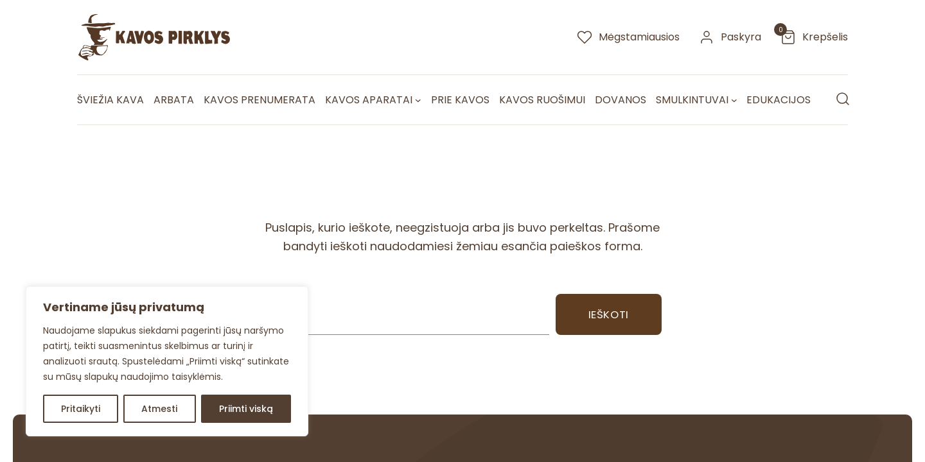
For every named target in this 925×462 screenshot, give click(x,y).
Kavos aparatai (368, 99)
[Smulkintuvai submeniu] (734, 100)
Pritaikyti (80, 408)
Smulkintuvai (692, 99)
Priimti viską (246, 408)
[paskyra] (730, 37)
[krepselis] (814, 37)
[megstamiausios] (628, 37)
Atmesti (159, 408)
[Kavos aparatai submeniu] (418, 100)
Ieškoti (608, 314)
